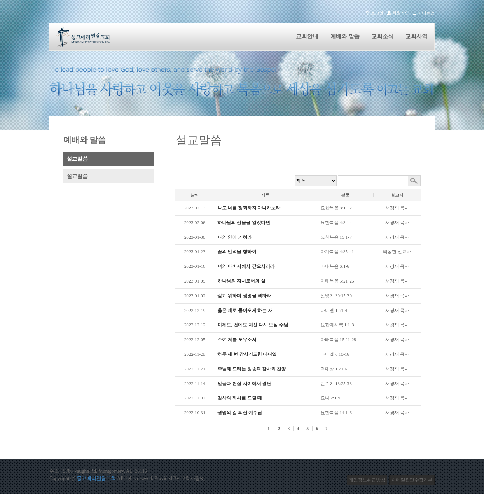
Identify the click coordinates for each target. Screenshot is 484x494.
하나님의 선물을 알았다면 (243, 222)
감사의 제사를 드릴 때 (239, 398)
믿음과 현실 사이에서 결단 (244, 383)
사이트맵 (422, 13)
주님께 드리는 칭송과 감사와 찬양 (251, 368)
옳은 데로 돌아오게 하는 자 (244, 310)
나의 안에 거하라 (234, 237)
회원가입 (396, 13)
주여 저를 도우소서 (236, 339)
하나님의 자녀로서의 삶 (241, 281)
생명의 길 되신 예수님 (239, 412)
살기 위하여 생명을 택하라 (244, 295)
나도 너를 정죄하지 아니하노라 (248, 207)
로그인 (372, 13)
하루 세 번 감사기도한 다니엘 (247, 354)
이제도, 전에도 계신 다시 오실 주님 (252, 324)
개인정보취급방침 (367, 479)
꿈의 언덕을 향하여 (236, 251)
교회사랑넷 (192, 478)
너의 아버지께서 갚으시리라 (246, 266)
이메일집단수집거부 (412, 479)
